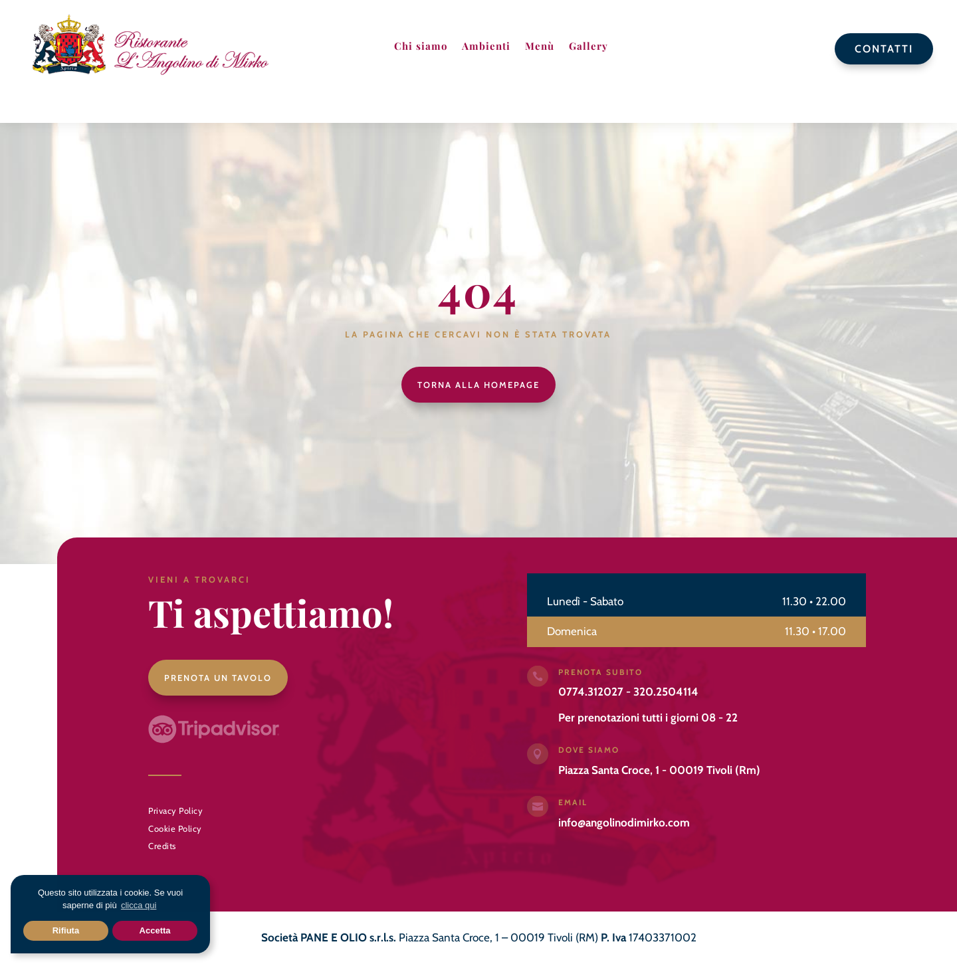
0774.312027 (590, 691)
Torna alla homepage (478, 384)
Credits (162, 845)
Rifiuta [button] (66, 930)
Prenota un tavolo (218, 677)
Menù (539, 45)
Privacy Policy (175, 810)
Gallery (588, 45)
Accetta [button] (155, 930)
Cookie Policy (175, 828)
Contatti (884, 49)
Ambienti (486, 45)
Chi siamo (420, 45)
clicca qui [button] (138, 905)
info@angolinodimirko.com (624, 822)
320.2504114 (665, 691)
